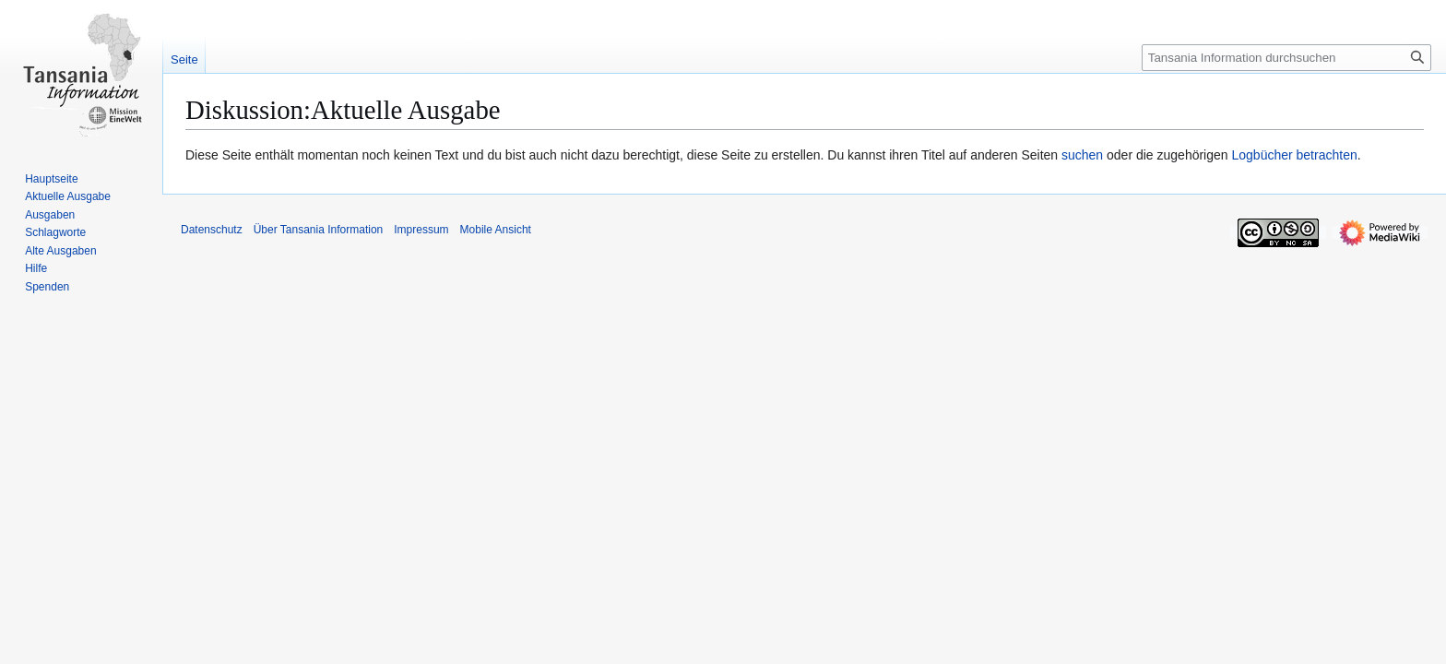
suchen (1082, 155)
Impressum (421, 229)
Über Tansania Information (319, 229)
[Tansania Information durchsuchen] (1286, 57)
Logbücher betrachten (1294, 155)
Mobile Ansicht (495, 229)
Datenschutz (212, 229)
